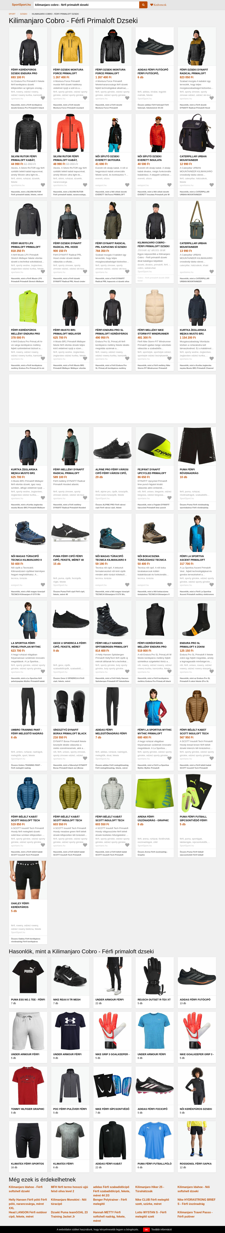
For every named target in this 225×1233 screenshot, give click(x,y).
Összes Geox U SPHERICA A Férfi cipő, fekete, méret (68, 679)
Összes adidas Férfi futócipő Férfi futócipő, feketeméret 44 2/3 (153, 106)
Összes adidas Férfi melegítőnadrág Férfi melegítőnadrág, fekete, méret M (111, 768)
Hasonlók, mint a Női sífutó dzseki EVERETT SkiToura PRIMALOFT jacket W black (111, 195)
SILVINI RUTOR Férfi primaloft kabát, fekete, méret (24, 160)
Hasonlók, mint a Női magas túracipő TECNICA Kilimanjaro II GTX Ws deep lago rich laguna (28, 594)
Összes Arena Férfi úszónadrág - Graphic (153, 853)
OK (146, 1230)
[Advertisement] (112, 399)
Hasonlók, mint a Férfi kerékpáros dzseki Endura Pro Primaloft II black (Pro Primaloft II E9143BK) (27, 108)
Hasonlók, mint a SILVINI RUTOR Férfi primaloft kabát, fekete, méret (27, 193)
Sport (12, 14)
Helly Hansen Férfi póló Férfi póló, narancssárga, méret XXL (28, 1204)
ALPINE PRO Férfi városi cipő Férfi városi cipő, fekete (111, 473)
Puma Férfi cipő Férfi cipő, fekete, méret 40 (68, 558)
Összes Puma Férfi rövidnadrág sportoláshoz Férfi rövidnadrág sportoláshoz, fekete (194, 507)
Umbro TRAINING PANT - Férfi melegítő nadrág (27, 731)
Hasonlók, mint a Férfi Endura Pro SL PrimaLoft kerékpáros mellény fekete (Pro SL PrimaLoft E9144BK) (111, 368)
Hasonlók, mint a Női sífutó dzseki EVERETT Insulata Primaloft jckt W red (154, 195)
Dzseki (23, 14)
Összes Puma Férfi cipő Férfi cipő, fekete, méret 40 (69, 593)
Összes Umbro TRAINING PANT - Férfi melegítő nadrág (26, 766)
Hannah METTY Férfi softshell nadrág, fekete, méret (109, 1216)
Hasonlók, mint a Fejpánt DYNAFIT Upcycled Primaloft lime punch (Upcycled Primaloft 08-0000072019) (154, 507)
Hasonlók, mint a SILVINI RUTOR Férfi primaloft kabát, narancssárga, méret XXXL (69, 195)
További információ (161, 1229)
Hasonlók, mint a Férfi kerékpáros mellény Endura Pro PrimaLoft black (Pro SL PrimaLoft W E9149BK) (154, 681)
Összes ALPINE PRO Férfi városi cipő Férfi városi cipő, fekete (110, 506)
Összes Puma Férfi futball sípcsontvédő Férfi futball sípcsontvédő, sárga (191, 855)
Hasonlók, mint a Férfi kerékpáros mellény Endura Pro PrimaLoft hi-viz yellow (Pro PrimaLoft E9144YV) (27, 368)
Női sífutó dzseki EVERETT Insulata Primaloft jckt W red (153, 160)
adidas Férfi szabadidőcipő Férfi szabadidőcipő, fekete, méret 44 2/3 (111, 1191)
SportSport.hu (21, 4)
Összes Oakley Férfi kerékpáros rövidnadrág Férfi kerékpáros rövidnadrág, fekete (25, 942)
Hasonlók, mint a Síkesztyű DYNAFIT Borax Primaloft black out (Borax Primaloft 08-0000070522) (70, 768)
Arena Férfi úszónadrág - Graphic (153, 818)
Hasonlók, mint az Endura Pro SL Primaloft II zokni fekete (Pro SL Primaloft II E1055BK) (195, 681)
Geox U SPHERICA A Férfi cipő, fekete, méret (69, 645)
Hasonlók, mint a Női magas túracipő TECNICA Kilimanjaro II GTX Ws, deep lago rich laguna (112, 594)
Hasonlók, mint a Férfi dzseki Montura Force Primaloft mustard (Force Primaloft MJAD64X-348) (68, 108)
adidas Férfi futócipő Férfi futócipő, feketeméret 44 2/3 (153, 73)
